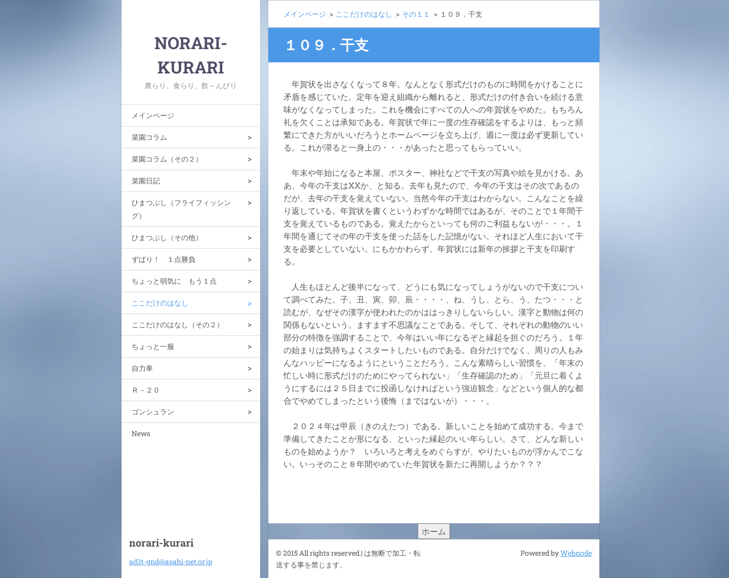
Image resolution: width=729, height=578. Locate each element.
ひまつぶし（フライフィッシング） (181, 209)
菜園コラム (149, 137)
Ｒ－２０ (146, 390)
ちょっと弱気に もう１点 (174, 281)
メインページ (153, 115)
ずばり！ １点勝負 (163, 259)
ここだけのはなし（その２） (178, 324)
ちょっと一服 (153, 346)
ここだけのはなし (160, 302)
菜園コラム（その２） (167, 159)
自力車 (142, 368)
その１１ (416, 14)
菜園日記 (146, 180)
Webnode (576, 553)
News (141, 433)
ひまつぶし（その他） (167, 237)
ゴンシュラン (153, 411)
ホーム (434, 531)
